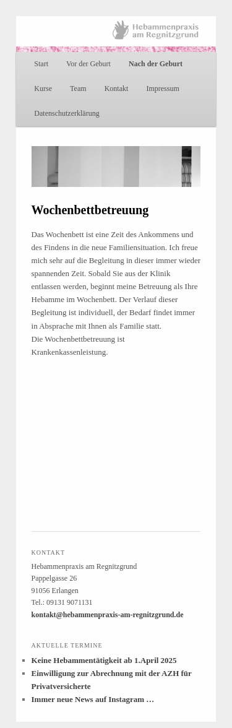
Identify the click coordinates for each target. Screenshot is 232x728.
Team (78, 88)
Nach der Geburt (156, 63)
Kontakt (117, 88)
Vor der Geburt (88, 63)
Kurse (43, 88)
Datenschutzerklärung (66, 113)
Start (41, 63)
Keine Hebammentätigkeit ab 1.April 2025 (104, 660)
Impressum (162, 88)
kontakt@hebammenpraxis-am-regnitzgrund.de (108, 614)
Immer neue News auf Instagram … (93, 699)
